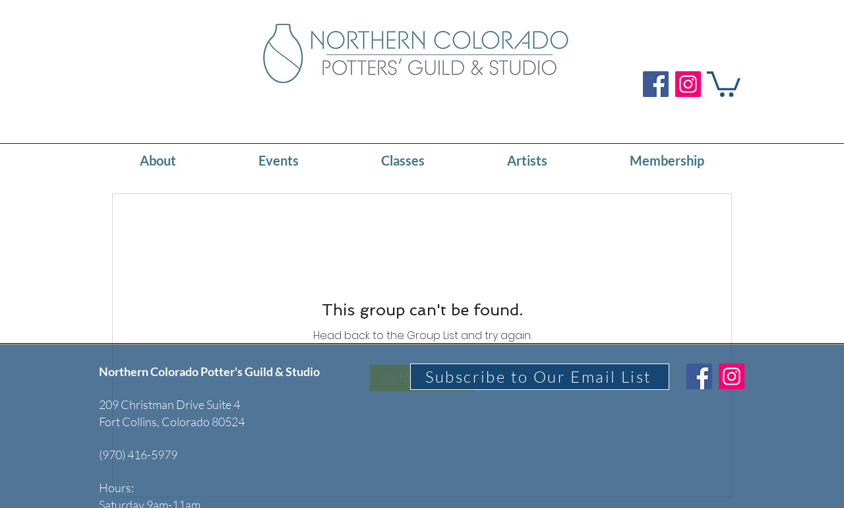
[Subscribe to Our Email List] (539, 377)
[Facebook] (656, 84)
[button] (723, 83)
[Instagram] (688, 84)
